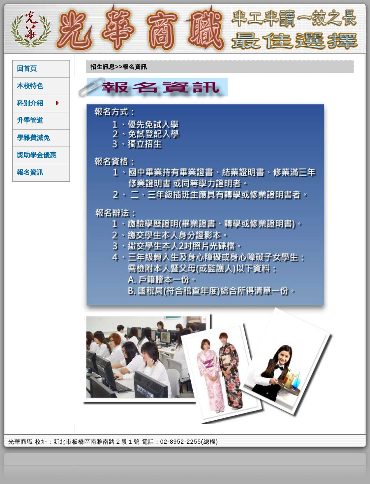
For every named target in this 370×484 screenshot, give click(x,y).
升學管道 (30, 120)
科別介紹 (38, 103)
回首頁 (27, 68)
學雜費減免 (33, 137)
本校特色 (30, 85)
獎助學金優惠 (36, 154)
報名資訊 (30, 172)
